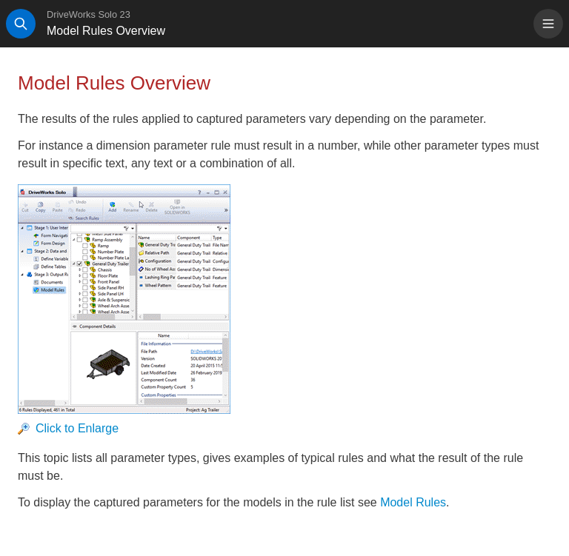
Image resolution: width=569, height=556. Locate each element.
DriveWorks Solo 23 (88, 14)
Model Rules (413, 502)
